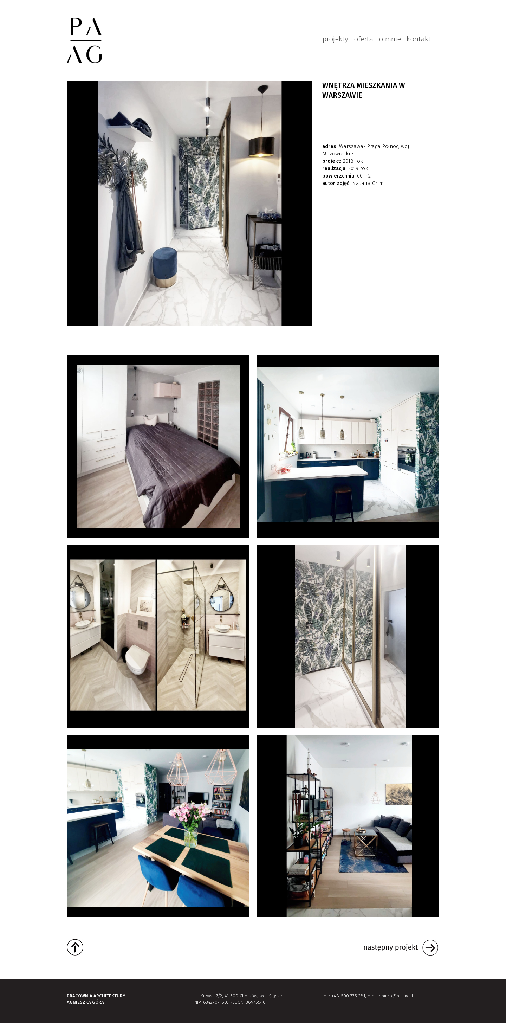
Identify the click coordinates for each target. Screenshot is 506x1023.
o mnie (390, 39)
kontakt (419, 39)
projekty (335, 39)
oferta (363, 39)
